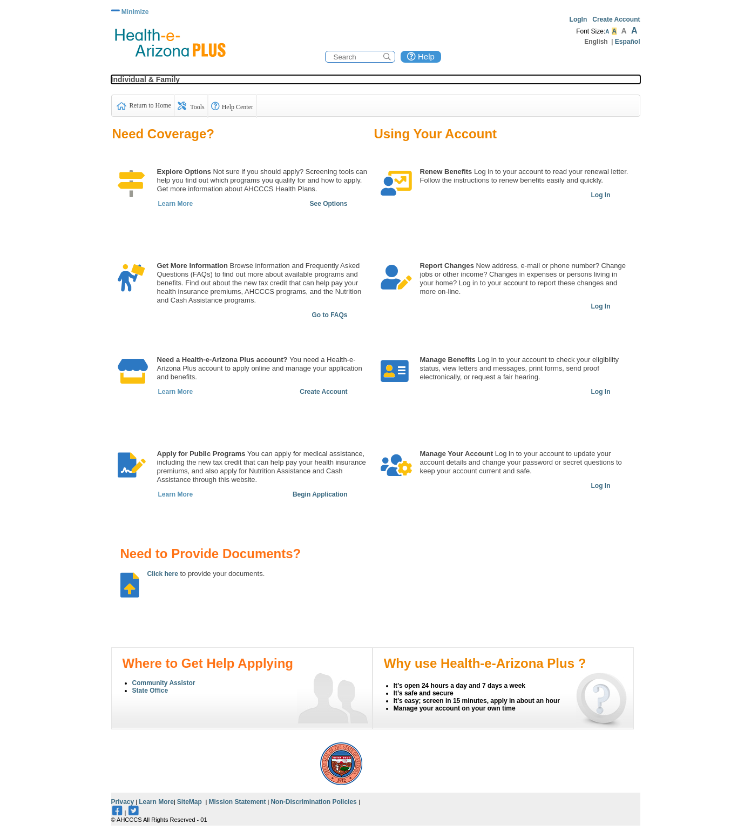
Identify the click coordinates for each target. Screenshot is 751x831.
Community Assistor (163, 683)
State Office (150, 690)
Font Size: (590, 31)
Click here (162, 574)
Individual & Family (145, 79)
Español (627, 41)
